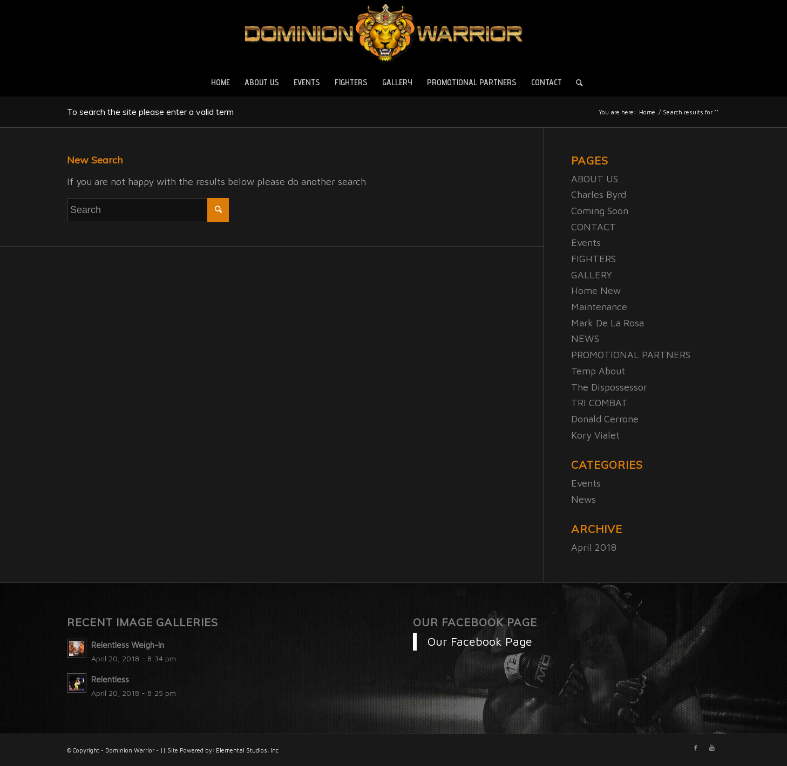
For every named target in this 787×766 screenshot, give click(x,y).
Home (647, 111)
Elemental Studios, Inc (247, 750)
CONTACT (593, 226)
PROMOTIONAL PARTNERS (630, 354)
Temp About (598, 371)
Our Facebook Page (475, 622)
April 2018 (593, 547)
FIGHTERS (593, 258)
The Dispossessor (609, 387)
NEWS (585, 338)
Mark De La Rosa (607, 323)
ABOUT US (594, 178)
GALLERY (591, 275)
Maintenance (599, 306)
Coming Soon (599, 210)
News (583, 499)
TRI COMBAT (599, 402)
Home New (596, 290)
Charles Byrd (598, 194)
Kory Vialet (595, 435)
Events (586, 242)
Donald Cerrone (605, 419)
